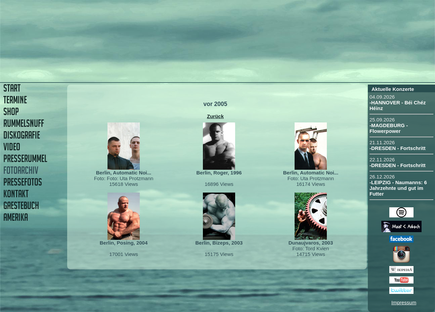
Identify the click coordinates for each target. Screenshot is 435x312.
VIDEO (11, 146)
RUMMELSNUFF (23, 123)
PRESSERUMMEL (25, 158)
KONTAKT (16, 193)
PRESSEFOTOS (22, 182)
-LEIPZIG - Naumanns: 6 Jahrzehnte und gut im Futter (398, 188)
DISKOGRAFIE (21, 135)
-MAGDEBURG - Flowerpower (388, 128)
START (11, 88)
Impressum (403, 302)
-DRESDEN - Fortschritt (397, 148)
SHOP (11, 111)
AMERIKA (15, 217)
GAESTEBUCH (21, 205)
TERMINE (15, 99)
